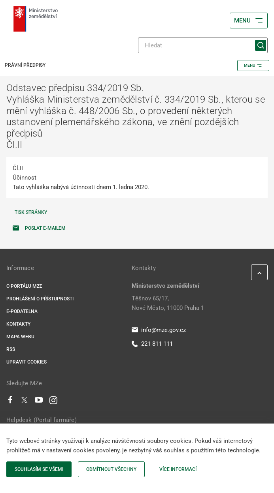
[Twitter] (24, 401)
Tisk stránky (31, 212)
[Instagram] (53, 401)
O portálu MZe (24, 286)
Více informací (178, 469)
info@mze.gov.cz (159, 330)
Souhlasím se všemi (39, 469)
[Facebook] (10, 401)
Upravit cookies (26, 362)
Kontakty (18, 324)
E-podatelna (22, 311)
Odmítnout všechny (111, 469)
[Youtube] (39, 401)
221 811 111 (152, 343)
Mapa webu (20, 336)
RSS (10, 349)
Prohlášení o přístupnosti (40, 299)
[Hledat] (203, 45)
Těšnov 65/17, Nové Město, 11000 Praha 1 (168, 303)
